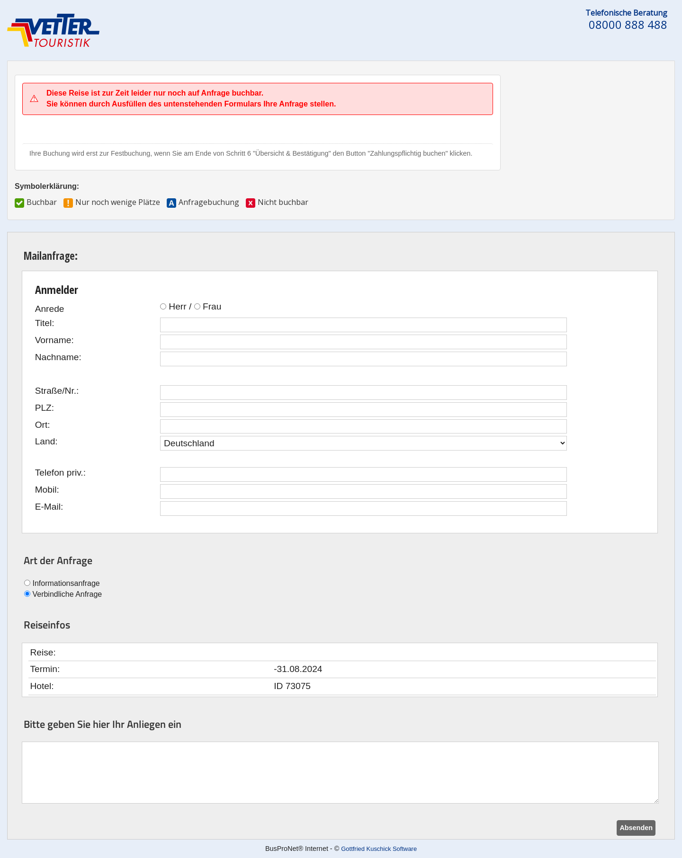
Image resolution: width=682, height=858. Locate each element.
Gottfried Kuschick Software (379, 848)
